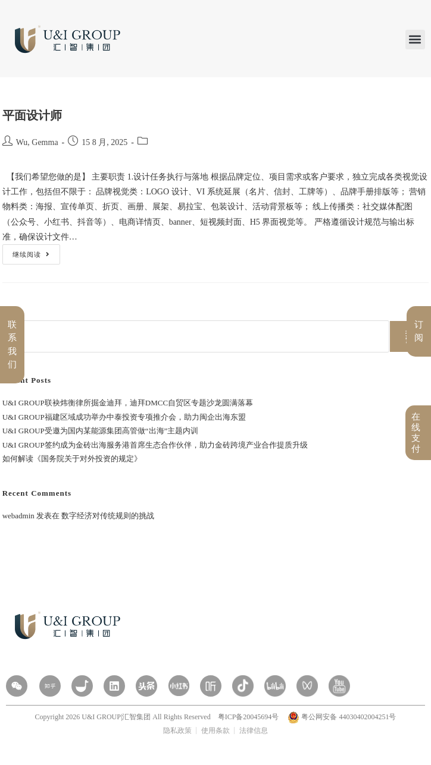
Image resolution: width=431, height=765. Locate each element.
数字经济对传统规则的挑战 (107, 515)
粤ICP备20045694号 (249, 717)
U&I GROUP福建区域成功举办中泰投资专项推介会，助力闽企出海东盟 (124, 417)
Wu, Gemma (37, 142)
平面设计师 (32, 115)
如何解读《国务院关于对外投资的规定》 (72, 458)
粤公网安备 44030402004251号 (342, 717)
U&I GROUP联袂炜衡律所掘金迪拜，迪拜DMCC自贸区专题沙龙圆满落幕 (127, 402)
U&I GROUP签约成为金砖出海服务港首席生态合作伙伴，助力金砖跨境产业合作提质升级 (155, 444)
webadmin (18, 515)
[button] (415, 39)
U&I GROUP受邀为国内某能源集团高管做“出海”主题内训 (100, 430)
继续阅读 (31, 251)
